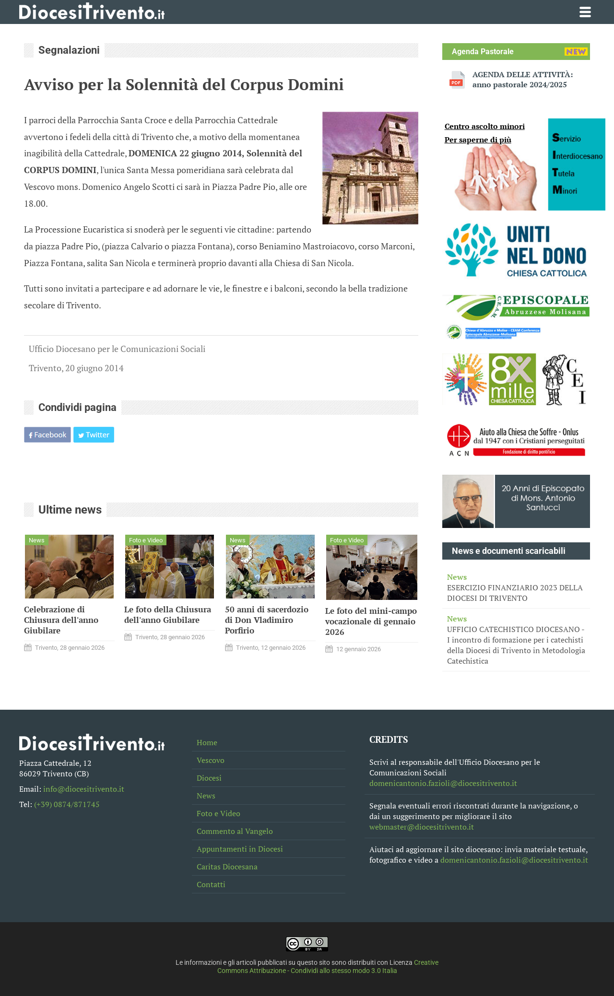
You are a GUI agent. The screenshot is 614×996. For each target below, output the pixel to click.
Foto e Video (218, 813)
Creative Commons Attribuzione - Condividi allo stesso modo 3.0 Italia (328, 967)
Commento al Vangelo (235, 831)
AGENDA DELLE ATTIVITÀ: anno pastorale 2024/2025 (522, 80)
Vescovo (210, 760)
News (206, 795)
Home (207, 742)
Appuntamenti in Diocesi (240, 849)
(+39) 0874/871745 (67, 804)
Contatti (211, 884)
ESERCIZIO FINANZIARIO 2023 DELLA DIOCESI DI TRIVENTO (516, 587)
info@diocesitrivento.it (83, 789)
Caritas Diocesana (227, 866)
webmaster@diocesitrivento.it (421, 826)
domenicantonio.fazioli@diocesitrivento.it (443, 783)
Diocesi (209, 778)
